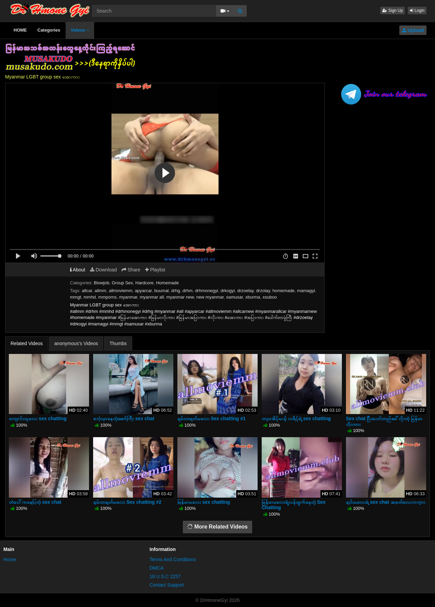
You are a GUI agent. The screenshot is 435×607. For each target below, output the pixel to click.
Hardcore (144, 282)
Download (103, 269)
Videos (80, 30)
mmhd (90, 297)
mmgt (75, 297)
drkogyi (228, 290)
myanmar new (180, 297)
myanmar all (152, 297)
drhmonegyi (206, 290)
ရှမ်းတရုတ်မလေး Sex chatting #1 (211, 418)
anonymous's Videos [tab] (76, 343)
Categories (48, 30)
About (77, 269)
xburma (252, 297)
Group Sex (122, 282)
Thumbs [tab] (118, 343)
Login (417, 10)
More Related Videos (217, 527)
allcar (87, 290)
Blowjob (101, 282)
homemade (284, 290)
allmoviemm (120, 290)
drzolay (263, 290)
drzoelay (245, 290)
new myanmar (210, 297)
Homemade (167, 282)
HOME (20, 30)
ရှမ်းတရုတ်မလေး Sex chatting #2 (127, 502)
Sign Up (392, 10)
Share (131, 269)
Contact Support (167, 585)
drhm (187, 290)
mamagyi (306, 290)
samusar (234, 297)
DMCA (156, 568)
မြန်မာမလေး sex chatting (203, 502)
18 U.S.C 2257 (165, 576)
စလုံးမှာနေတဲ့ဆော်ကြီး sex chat (123, 418)
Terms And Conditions (173, 559)
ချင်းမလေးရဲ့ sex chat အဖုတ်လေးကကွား (385, 502)
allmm (100, 290)
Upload (413, 30)
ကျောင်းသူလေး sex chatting (38, 418)
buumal (161, 290)
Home (9, 559)
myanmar (128, 297)
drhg (175, 290)
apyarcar (143, 290)
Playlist (155, 269)
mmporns (107, 297)
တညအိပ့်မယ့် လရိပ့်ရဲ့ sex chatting (296, 418)
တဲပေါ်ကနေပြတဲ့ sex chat (35, 502)
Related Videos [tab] (27, 343)
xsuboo (270, 297)
